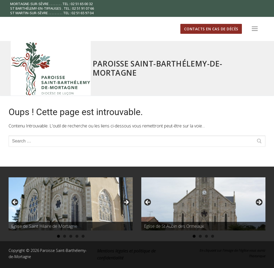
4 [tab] (76, 236)
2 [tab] (64, 236)
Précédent (15, 203)
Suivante (126, 203)
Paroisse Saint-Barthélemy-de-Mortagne (157, 68)
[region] (71, 204)
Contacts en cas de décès (211, 28)
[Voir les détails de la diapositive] (71, 204)
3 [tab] (70, 236)
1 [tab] (58, 236)
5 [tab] (83, 236)
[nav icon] (254, 29)
